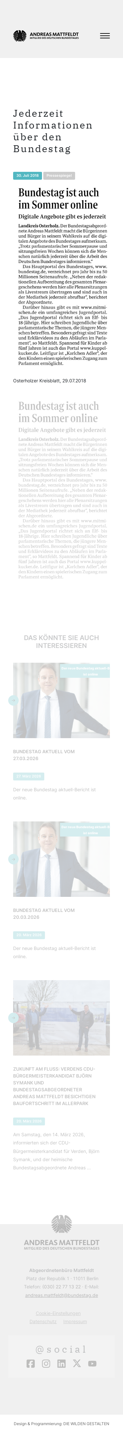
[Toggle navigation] (105, 35)
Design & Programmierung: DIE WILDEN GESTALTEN (61, 1423)
